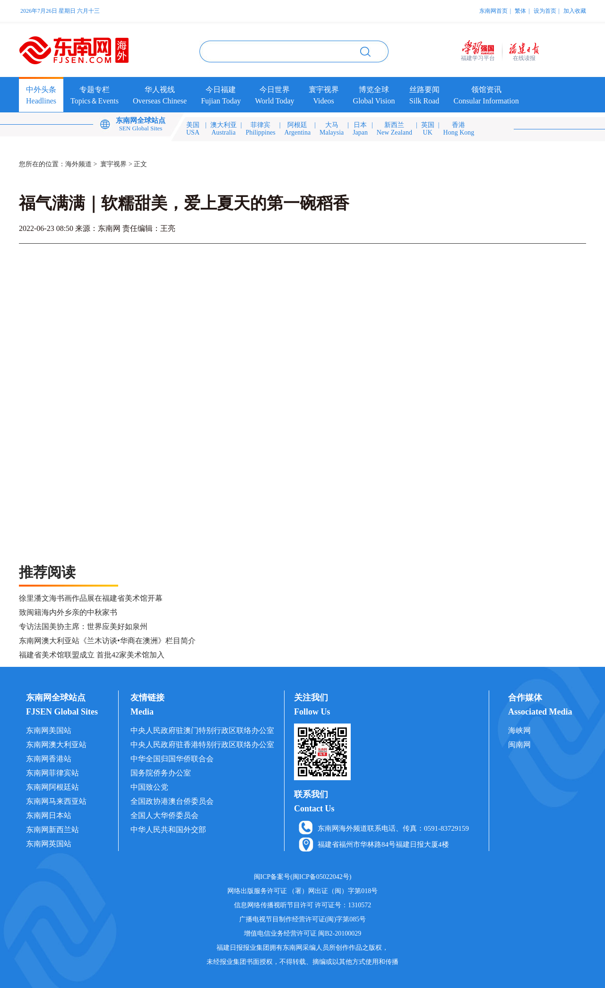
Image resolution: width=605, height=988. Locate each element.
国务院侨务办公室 (160, 773)
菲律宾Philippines (261, 128)
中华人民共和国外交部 (168, 830)
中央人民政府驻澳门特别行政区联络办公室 (202, 730)
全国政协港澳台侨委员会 (172, 801)
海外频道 (78, 164)
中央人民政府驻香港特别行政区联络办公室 (202, 745)
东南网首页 (493, 11)
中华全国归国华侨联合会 (172, 759)
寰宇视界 (113, 164)
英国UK (427, 128)
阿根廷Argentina (297, 128)
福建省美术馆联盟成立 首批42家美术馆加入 (91, 655)
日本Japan (360, 128)
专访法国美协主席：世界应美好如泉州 (83, 626)
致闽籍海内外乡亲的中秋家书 (68, 612)
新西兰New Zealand (394, 128)
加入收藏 (574, 11)
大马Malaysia (332, 128)
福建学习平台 (478, 58)
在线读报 (524, 58)
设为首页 (545, 11)
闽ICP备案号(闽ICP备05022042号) (303, 876)
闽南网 (519, 745)
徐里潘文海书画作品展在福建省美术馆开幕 (91, 598)
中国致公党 (149, 787)
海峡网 (519, 730)
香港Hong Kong (459, 128)
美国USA (192, 128)
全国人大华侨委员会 (164, 815)
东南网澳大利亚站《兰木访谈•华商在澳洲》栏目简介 (107, 641)
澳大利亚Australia (223, 128)
